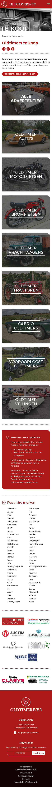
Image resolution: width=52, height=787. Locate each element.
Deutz (31, 550)
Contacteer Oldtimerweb (26, 728)
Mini (9, 563)
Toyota (32, 537)
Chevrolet (11, 525)
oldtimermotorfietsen (26, 174)
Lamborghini (34, 541)
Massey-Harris (13, 602)
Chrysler (11, 547)
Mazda (32, 586)
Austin (10, 592)
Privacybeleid (26, 773)
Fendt (31, 570)
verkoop (34, 62)
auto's (5, 65)
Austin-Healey (35, 531)
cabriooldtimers (26, 325)
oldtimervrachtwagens (26, 250)
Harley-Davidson (36, 544)
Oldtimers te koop (18, 36)
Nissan (10, 560)
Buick (9, 550)
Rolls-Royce (12, 544)
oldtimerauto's (26, 136)
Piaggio (32, 595)
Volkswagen (34, 508)
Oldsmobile (34, 592)
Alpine (31, 602)
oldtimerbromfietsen (26, 212)
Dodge (32, 589)
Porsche (32, 515)
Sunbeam (33, 576)
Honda (32, 553)
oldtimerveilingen (26, 401)
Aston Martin (34, 582)
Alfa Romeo (34, 521)
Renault (10, 557)
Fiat (30, 525)
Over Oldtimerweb (26, 724)
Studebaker (12, 586)
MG (30, 512)
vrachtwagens (40, 65)
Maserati (33, 557)
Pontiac (10, 553)
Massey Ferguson (15, 566)
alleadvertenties (26, 98)
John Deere (12, 521)
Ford (9, 515)
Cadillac (32, 534)
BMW (9, 528)
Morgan (32, 560)
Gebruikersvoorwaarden (26, 770)
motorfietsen (15, 65)
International (13, 534)
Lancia (10, 531)
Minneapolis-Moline (37, 566)
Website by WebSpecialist (26, 782)
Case (31, 579)
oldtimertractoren (26, 288)
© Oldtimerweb (26, 767)
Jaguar (10, 512)
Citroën (32, 518)
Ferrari (32, 528)
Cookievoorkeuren (26, 776)
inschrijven (38, 753)
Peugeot (32, 573)
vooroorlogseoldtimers (26, 363)
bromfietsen (27, 65)
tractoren (9, 68)
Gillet (9, 582)
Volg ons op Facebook (28, 732)
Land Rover (12, 541)
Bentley (32, 547)
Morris (10, 573)
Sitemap (26, 779)
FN (8, 589)
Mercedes (11, 508)
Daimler (32, 598)
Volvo (9, 537)
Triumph (11, 518)
